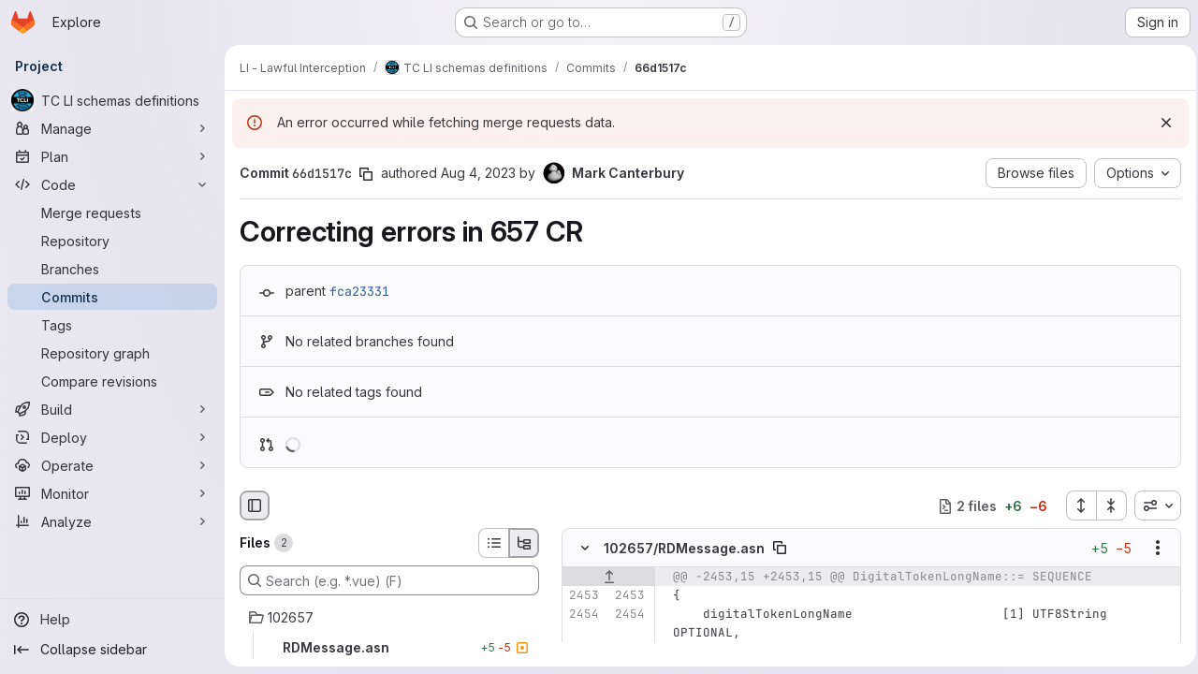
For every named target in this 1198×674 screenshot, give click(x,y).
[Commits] (112, 297)
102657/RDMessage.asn (684, 548)
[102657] (389, 618)
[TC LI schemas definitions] (112, 100)
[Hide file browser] (255, 505)
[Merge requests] (112, 212)
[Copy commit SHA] (366, 174)
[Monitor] (112, 493)
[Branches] (112, 269)
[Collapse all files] (1106, 505)
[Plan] (112, 156)
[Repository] (112, 240)
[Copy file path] (779, 548)
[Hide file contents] (585, 548)
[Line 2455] (583, 652)
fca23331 (359, 291)
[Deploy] (112, 437)
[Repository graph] (112, 353)
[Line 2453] (583, 596)
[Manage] (112, 128)
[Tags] (112, 325)
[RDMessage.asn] (389, 648)
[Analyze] (112, 521)
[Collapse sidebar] (112, 650)
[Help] (112, 620)
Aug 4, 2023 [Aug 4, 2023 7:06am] (478, 173)
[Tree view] (524, 543)
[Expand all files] (1075, 505)
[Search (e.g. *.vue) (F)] (389, 580)
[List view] (493, 543)
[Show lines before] (608, 577)
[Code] (112, 184)
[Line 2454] (583, 615)
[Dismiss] (1160, 122)
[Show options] (1152, 548)
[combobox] (1152, 505)
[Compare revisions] (112, 381)
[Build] (112, 409)
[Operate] (112, 465)
